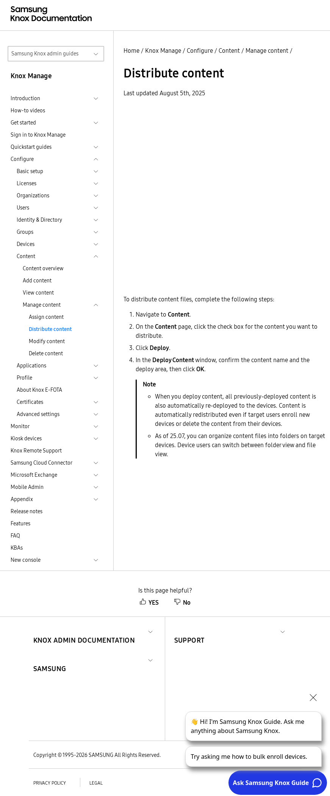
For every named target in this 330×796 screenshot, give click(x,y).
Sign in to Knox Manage (38, 135)
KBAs (17, 548)
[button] (84, 631)
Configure (200, 50)
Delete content (46, 353)
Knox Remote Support (36, 450)
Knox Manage (163, 50)
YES (149, 602)
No (182, 602)
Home (131, 50)
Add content (37, 280)
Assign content (46, 317)
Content (229, 50)
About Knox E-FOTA (39, 390)
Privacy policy (49, 783)
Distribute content (50, 329)
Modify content (47, 341)
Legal (96, 783)
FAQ (15, 535)
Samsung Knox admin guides (44, 53)
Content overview (43, 268)
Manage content (267, 50)
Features (20, 523)
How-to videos (28, 110)
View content (38, 292)
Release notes (26, 511)
